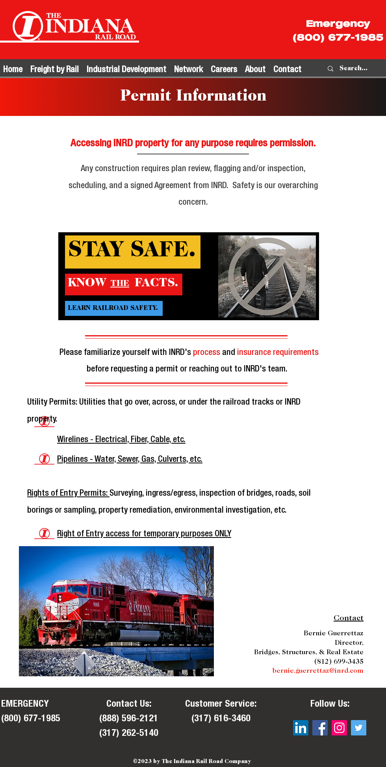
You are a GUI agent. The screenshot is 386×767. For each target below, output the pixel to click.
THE (119, 284)
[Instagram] (339, 727)
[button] (54, 69)
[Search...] (353, 69)
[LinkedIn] (300, 727)
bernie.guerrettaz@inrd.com (318, 671)
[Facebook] (320, 727)
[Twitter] (358, 727)
